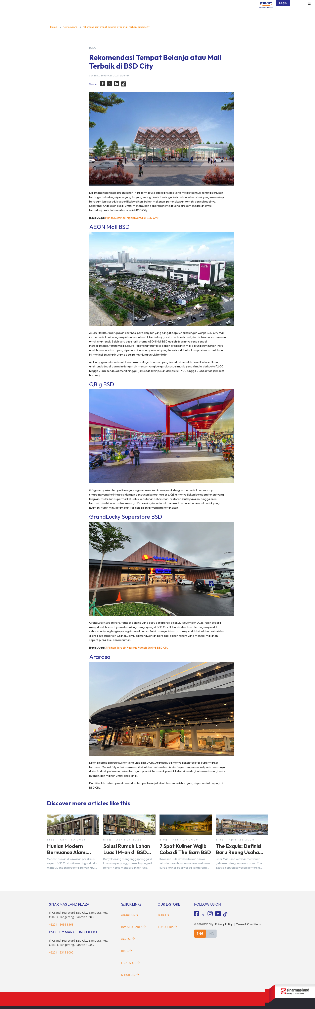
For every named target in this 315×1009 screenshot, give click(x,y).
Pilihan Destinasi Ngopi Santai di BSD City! (132, 218)
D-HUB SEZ (130, 975)
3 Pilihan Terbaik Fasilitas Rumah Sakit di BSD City (136, 647)
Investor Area (133, 927)
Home (53, 26)
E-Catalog (130, 963)
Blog (126, 951)
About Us (129, 915)
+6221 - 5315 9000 (61, 952)
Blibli (163, 915)
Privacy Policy (223, 924)
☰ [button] (309, 3)
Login (283, 3)
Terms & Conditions (248, 924)
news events (70, 26)
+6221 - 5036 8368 (61, 924)
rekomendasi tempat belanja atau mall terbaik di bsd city (116, 26)
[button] (102, 83)
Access (128, 939)
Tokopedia (167, 927)
